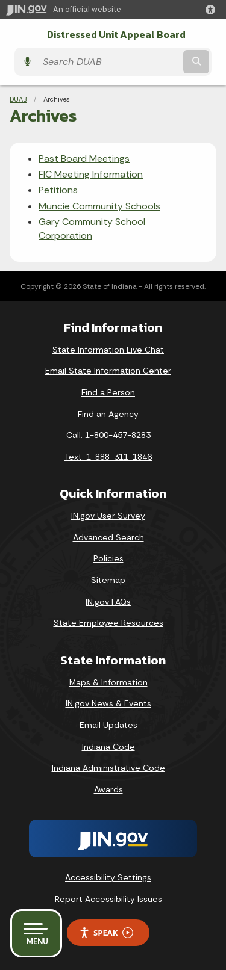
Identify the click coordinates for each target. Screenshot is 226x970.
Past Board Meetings (84, 158)
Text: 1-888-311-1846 (108, 456)
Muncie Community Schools (99, 206)
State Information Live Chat (108, 349)
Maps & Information (108, 682)
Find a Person (108, 392)
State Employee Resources (108, 622)
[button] (213, 9)
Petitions (58, 190)
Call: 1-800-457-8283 (108, 435)
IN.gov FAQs (108, 601)
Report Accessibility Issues (108, 899)
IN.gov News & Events (108, 703)
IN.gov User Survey (108, 515)
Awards (108, 789)
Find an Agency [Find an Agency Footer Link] (108, 414)
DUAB (18, 99)
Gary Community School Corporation (92, 228)
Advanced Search (108, 537)
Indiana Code (108, 746)
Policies (108, 558)
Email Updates (108, 725)
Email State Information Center (108, 370)
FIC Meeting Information (91, 174)
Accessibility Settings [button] (108, 877)
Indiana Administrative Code (108, 767)
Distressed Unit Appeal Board (116, 34)
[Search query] (109, 62)
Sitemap (108, 580)
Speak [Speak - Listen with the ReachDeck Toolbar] (106, 933)
